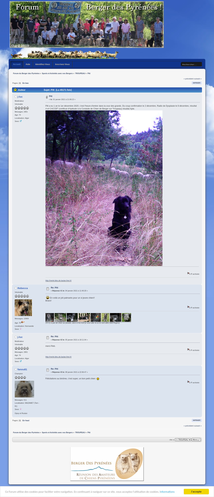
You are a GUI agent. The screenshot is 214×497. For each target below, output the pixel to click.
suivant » (198, 79)
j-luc (20, 96)
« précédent (188, 79)
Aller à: (171, 440)
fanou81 (22, 369)
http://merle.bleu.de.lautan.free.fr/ (58, 281)
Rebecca (23, 288)
